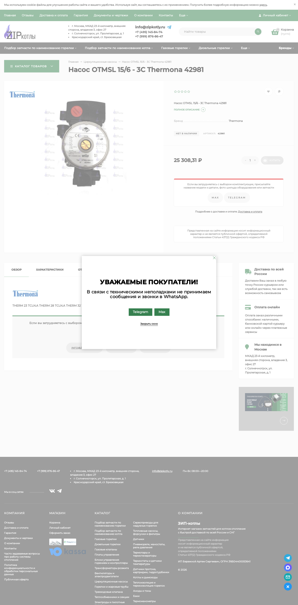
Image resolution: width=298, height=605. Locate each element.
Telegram (140, 312)
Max (162, 312)
